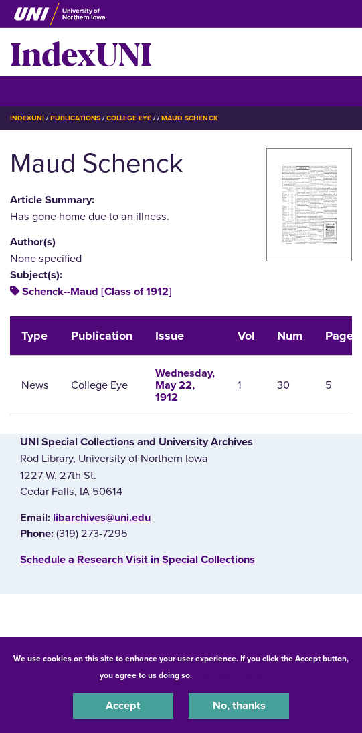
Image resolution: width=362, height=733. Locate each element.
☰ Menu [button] (34, 90)
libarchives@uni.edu (102, 517)
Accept (123, 705)
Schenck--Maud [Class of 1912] (97, 291)
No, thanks (239, 705)
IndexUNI (81, 52)
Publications (75, 118)
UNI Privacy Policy (229, 675)
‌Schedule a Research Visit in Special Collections (137, 559)
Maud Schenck (189, 118)
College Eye (128, 118)
